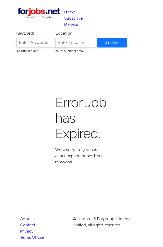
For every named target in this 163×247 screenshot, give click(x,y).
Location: (64, 33)
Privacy (26, 231)
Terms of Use (32, 237)
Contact (27, 225)
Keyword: (25, 33)
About (26, 219)
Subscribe (73, 18)
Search (112, 42)
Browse (71, 24)
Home (69, 12)
